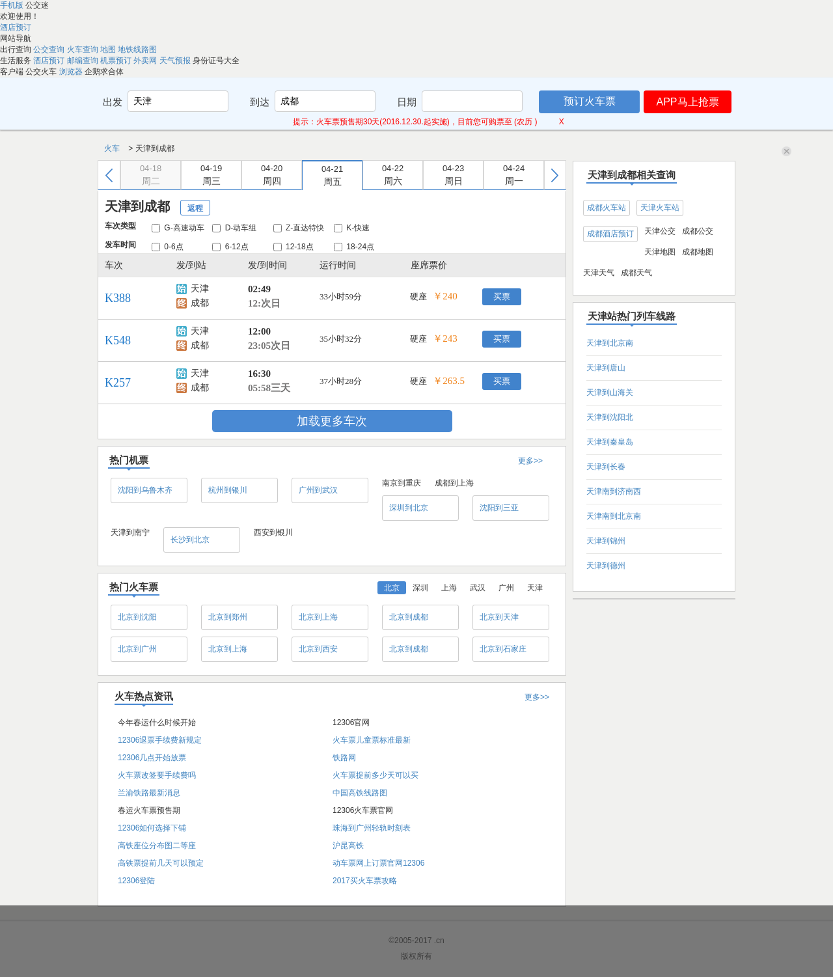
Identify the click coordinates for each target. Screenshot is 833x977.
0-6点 (168, 246)
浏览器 (72, 71)
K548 (118, 340)
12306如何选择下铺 (152, 828)
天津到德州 (605, 565)
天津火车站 (659, 207)
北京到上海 (318, 617)
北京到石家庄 (503, 649)
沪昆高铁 (348, 845)
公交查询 (49, 49)
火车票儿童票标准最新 (372, 740)
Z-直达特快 (299, 227)
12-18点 (293, 246)
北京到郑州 (227, 617)
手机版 (12, 5)
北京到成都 (408, 617)
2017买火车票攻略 (365, 880)
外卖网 (146, 60)
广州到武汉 (318, 490)
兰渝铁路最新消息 (149, 792)
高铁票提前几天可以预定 (161, 863)
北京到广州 (137, 649)
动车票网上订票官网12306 (378, 863)
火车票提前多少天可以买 (375, 775)
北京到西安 (318, 649)
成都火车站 (606, 207)
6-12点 (230, 246)
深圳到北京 (408, 507)
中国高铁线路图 (360, 792)
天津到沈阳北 (609, 417)
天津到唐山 (605, 367)
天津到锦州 (605, 540)
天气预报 (176, 60)
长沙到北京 (190, 539)
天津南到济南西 (613, 491)
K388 (118, 298)
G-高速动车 (178, 227)
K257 (118, 382)
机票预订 (116, 60)
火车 (113, 148)
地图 (109, 49)
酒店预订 (15, 27)
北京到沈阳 (137, 617)
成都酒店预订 (610, 233)
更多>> (530, 460)
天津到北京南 (609, 343)
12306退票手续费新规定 (160, 740)
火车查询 (83, 49)
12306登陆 (136, 880)
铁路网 (344, 757)
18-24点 (354, 246)
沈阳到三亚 (499, 507)
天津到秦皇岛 (609, 442)
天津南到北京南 (613, 516)
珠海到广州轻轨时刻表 (372, 828)
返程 (195, 208)
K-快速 (352, 227)
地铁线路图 (137, 49)
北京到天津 (499, 617)
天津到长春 (605, 466)
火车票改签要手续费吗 (157, 775)
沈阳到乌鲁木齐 (145, 490)
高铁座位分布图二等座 (157, 845)
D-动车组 (234, 227)
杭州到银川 (227, 490)
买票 (501, 296)
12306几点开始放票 (152, 757)
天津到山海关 (609, 392)
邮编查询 (83, 60)
